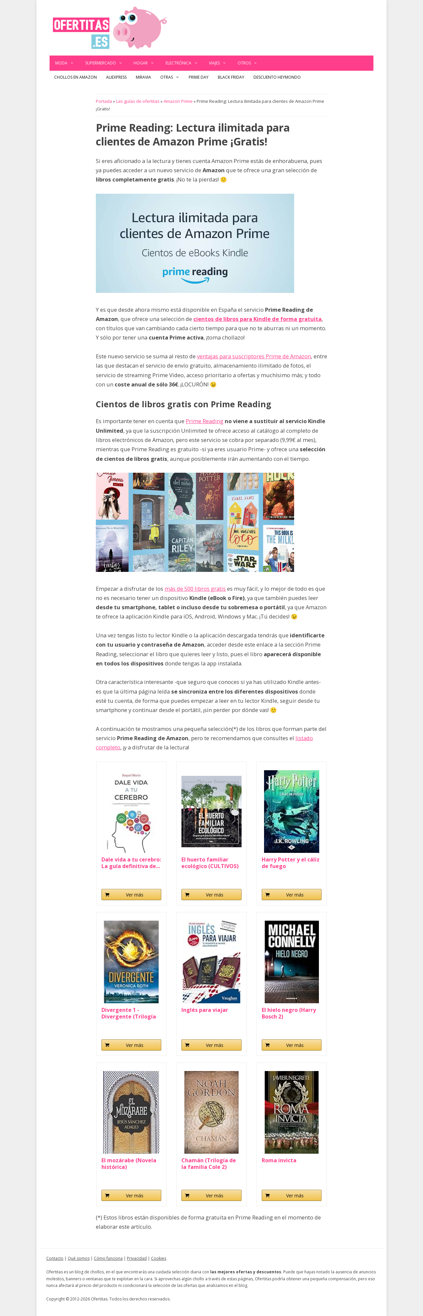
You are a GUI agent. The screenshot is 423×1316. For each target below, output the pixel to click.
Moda (67, 63)
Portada (104, 101)
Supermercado (106, 63)
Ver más (134, 895)
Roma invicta (279, 1160)
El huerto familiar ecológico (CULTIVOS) (210, 862)
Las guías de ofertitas (138, 101)
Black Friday (231, 77)
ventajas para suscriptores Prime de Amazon (254, 356)
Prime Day (199, 77)
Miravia (143, 77)
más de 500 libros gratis (195, 588)
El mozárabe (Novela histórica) (128, 1163)
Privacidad (137, 1258)
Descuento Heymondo (277, 77)
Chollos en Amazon (75, 77)
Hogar (147, 63)
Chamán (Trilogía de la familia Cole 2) (208, 1163)
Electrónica (185, 63)
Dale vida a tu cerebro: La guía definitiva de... (131, 862)
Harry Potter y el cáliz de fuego (291, 862)
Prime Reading (204, 421)
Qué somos (79, 1258)
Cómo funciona (108, 1258)
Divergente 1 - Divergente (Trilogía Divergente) (128, 1013)
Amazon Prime (178, 101)
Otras (172, 77)
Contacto (54, 1258)
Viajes (220, 63)
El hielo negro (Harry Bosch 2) (289, 1013)
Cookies (158, 1258)
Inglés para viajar (204, 1010)
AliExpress (116, 77)
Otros (250, 63)
